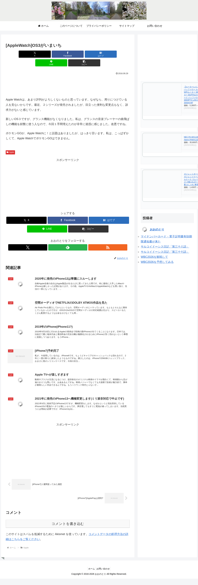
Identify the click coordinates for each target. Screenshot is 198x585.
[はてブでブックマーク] (67, 54)
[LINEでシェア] (88, 54)
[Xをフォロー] (60, 239)
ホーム (90, 565)
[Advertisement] (68, 76)
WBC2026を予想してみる (157, 261)
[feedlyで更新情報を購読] (68, 239)
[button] (109, 54)
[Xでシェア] (26, 54)
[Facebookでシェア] (47, 54)
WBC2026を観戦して (154, 256)
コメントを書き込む (68, 520)
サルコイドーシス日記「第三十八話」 (165, 246)
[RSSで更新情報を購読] (75, 239)
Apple (10, 143)
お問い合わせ (104, 565)
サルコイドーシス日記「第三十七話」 (165, 251)
